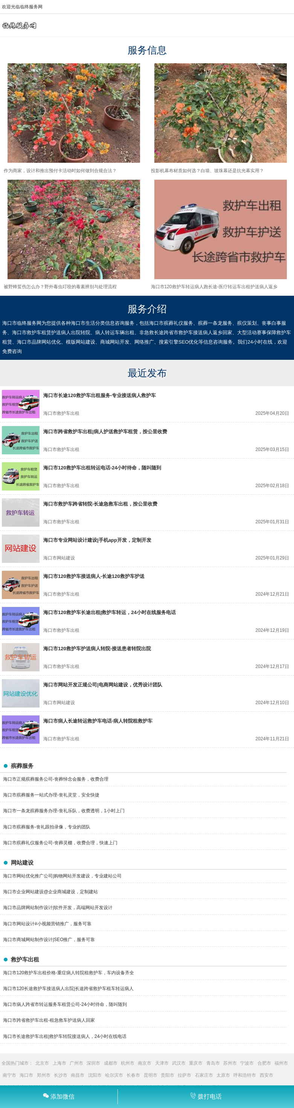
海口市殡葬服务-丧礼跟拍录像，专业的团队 (46, 827)
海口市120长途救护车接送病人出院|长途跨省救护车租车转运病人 (68, 988)
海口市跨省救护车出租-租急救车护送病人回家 (49, 1020)
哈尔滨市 (114, 1075)
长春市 (133, 1075)
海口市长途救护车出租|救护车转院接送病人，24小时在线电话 (64, 1036)
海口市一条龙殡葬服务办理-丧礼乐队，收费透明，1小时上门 (64, 810)
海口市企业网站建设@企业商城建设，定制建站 (50, 891)
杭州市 (127, 1063)
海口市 (26, 1075)
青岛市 (213, 1063)
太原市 (223, 1075)
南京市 (144, 1063)
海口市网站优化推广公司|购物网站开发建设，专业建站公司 (62, 876)
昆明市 (150, 1075)
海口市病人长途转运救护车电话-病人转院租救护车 (97, 721)
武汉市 (179, 1063)
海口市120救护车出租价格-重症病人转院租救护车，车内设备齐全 (68, 972)
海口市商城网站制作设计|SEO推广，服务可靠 (49, 939)
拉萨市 (184, 1075)
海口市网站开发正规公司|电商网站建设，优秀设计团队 (102, 685)
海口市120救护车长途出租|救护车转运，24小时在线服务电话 (109, 612)
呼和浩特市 (244, 1075)
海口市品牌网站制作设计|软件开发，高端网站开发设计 (58, 907)
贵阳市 (167, 1075)
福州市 (281, 1063)
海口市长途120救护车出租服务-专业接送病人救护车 (99, 395)
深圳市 (93, 1063)
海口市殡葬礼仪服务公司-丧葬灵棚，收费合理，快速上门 (60, 842)
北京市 (42, 1063)
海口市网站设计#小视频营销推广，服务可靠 (47, 923)
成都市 (110, 1063)
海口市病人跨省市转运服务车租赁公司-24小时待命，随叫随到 (65, 1004)
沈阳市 (95, 1075)
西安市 (266, 1075)
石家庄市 (204, 1075)
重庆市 (196, 1063)
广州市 (76, 1063)
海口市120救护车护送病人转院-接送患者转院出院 (97, 648)
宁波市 (247, 1063)
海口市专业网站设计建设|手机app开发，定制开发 (97, 540)
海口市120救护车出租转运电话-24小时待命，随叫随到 (102, 468)
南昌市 (77, 1075)
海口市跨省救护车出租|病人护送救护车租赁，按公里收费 (105, 431)
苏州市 (230, 1063)
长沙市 (60, 1075)
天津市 (162, 1063)
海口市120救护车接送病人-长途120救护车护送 (94, 576)
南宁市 (9, 1075)
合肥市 (264, 1063)
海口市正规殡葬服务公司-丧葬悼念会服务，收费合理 (55, 779)
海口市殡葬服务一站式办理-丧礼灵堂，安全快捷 (51, 795)
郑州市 (43, 1075)
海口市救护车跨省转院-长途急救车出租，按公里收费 (100, 504)
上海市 (59, 1063)
